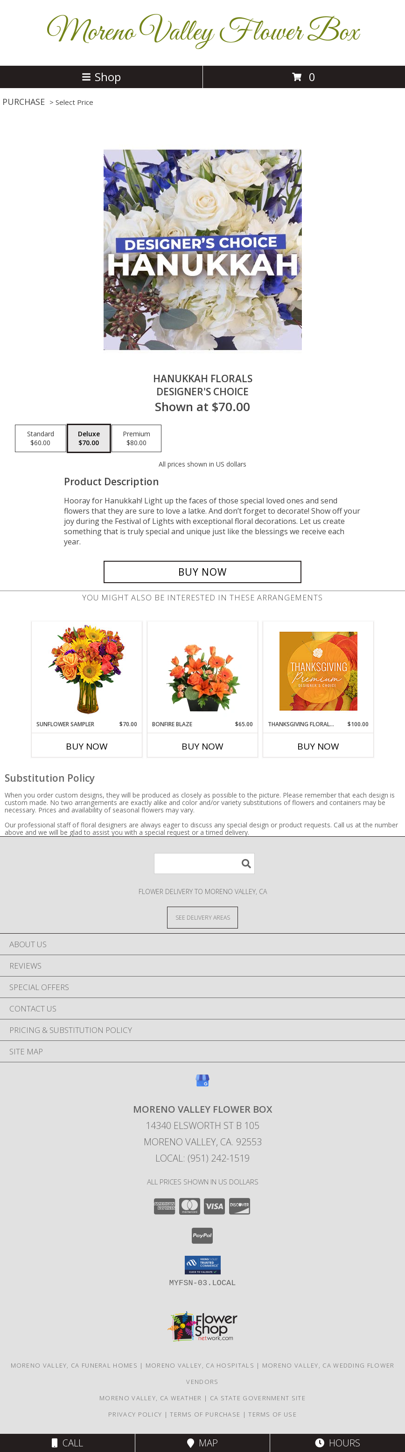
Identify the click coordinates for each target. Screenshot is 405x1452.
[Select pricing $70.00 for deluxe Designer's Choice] (89, 438)
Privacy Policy (135, 1414)
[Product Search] (204, 863)
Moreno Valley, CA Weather (150, 1398)
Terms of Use (272, 1414)
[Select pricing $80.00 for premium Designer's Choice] (136, 438)
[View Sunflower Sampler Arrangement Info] (87, 671)
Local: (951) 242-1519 (202, 1158)
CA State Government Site (258, 1398)
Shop (101, 76)
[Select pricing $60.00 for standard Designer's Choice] (40, 438)
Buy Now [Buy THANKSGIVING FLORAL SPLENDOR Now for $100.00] (318, 746)
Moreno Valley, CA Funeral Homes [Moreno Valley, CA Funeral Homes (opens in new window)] (74, 1365)
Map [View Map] (202, 1443)
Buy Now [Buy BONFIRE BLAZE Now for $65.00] (202, 746)
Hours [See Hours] (337, 1443)
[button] (203, 1265)
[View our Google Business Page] (202, 1085)
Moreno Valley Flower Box (202, 33)
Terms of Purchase (205, 1414)
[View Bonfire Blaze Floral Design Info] (203, 671)
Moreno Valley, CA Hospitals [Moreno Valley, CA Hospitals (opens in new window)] (200, 1365)
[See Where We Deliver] (202, 917)
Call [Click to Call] (67, 1443)
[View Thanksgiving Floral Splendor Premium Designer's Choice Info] (318, 671)
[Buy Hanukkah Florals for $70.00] (202, 572)
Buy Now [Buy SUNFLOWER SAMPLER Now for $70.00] (87, 746)
